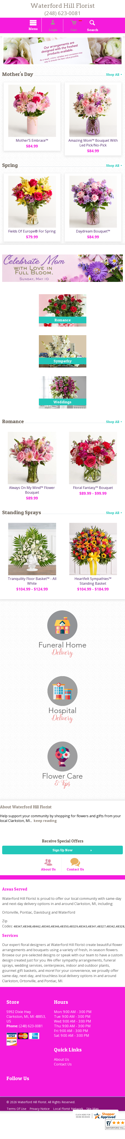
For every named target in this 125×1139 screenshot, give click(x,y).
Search (86, 30)
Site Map (99, 1121)
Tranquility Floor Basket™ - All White (31, 587)
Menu (38, 29)
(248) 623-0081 (62, 13)
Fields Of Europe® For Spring (31, 234)
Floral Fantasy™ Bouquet (94, 492)
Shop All (114, 75)
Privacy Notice (42, 1121)
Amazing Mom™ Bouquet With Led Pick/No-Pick (93, 144)
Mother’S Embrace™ (31, 142)
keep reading (45, 827)
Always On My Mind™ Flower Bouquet (31, 495)
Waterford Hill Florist (62, 5)
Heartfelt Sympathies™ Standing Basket (93, 587)
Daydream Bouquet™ (94, 234)
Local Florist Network (73, 1121)
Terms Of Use (17, 1121)
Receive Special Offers (62, 847)
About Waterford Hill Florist (26, 813)
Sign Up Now (62, 856)
